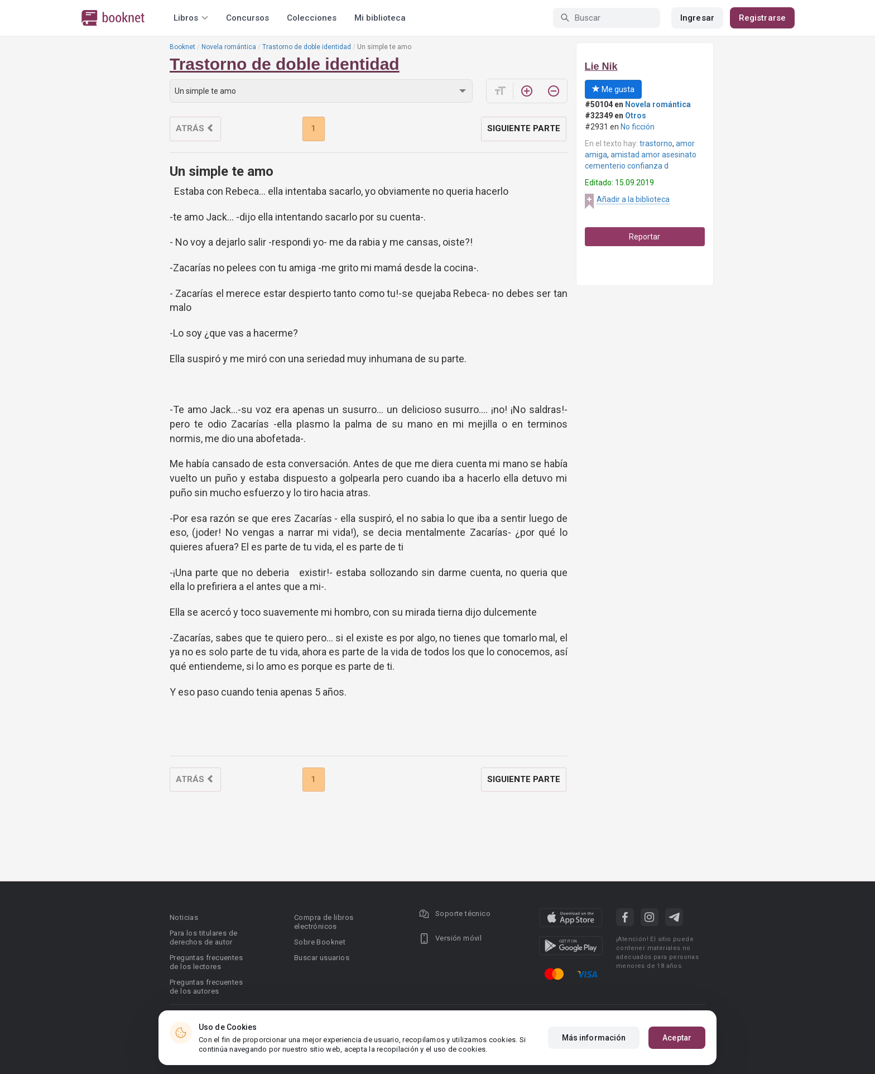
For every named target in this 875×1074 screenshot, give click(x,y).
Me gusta (613, 89)
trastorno (656, 143)
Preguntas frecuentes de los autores (206, 986)
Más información (594, 1037)
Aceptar (676, 1037)
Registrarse (762, 18)
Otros (635, 115)
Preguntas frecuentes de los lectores (206, 962)
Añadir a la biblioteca (633, 199)
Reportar (644, 236)
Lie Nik (601, 66)
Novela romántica (228, 47)
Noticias (184, 917)
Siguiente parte (523, 128)
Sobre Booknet (319, 942)
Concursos (247, 18)
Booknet (182, 47)
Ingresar (697, 18)
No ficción (638, 126)
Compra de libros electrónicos (323, 922)
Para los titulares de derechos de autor (203, 937)
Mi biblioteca (380, 18)
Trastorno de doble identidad (306, 47)
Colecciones (311, 18)
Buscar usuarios (321, 957)
